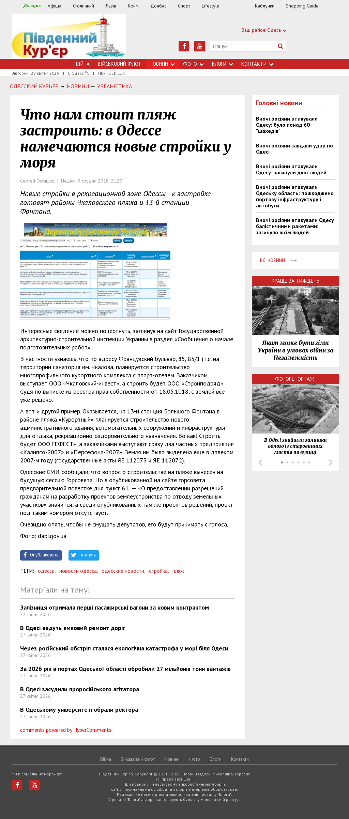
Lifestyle (210, 6)
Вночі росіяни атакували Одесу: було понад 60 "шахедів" (287, 124)
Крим (133, 6)
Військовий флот (119, 64)
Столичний (83, 6)
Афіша (54, 6)
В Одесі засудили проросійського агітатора (79, 689)
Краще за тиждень (295, 281)
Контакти (257, 64)
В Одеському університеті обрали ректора (79, 709)
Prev (260, 462)
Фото (193, 64)
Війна (83, 64)
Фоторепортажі (295, 379)
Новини (162, 64)
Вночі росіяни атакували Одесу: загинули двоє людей (291, 169)
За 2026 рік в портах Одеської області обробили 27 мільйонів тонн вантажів (125, 669)
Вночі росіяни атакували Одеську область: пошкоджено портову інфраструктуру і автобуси (295, 196)
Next (330, 462)
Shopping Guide (302, 6)
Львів (111, 6)
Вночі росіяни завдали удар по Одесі (294, 148)
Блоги (222, 64)
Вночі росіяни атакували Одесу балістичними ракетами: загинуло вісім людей (295, 226)
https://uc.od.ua (69, 36)
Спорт (184, 6)
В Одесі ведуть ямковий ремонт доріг (72, 628)
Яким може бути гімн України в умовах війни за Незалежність (295, 350)
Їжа (240, 6)
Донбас (158, 6)
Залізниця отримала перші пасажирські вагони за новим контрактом (114, 607)
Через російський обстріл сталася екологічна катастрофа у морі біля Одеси (124, 648)
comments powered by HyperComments (65, 729)
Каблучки (264, 6)
